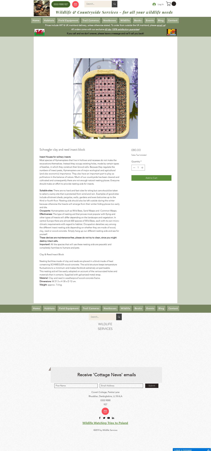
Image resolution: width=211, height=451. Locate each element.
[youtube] (108, 417)
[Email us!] (105, 411)
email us (161, 25)
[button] (171, 3)
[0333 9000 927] (60, 4)
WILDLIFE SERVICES (105, 326)
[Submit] (151, 386)
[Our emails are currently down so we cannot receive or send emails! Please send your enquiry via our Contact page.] (75, 4)
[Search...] (96, 4)
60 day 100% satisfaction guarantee (122, 29)
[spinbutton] (138, 167)
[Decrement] (134, 167)
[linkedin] (113, 417)
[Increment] (142, 167)
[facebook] (99, 417)
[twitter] (104, 417)
